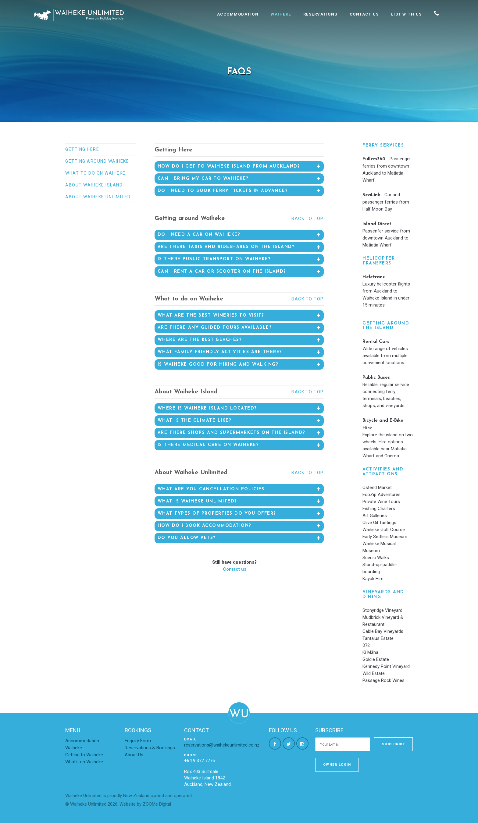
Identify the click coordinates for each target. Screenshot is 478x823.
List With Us (406, 14)
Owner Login (337, 765)
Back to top (307, 218)
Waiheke (281, 14)
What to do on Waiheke (95, 173)
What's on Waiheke (84, 761)
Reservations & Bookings (150, 747)
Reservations (320, 14)
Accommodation (238, 14)
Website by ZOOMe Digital (145, 804)
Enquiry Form (138, 740)
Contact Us (364, 14)
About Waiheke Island (94, 185)
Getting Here (82, 149)
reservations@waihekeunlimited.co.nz (221, 745)
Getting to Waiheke (84, 754)
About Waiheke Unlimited (98, 196)
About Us (134, 754)
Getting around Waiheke (97, 161)
